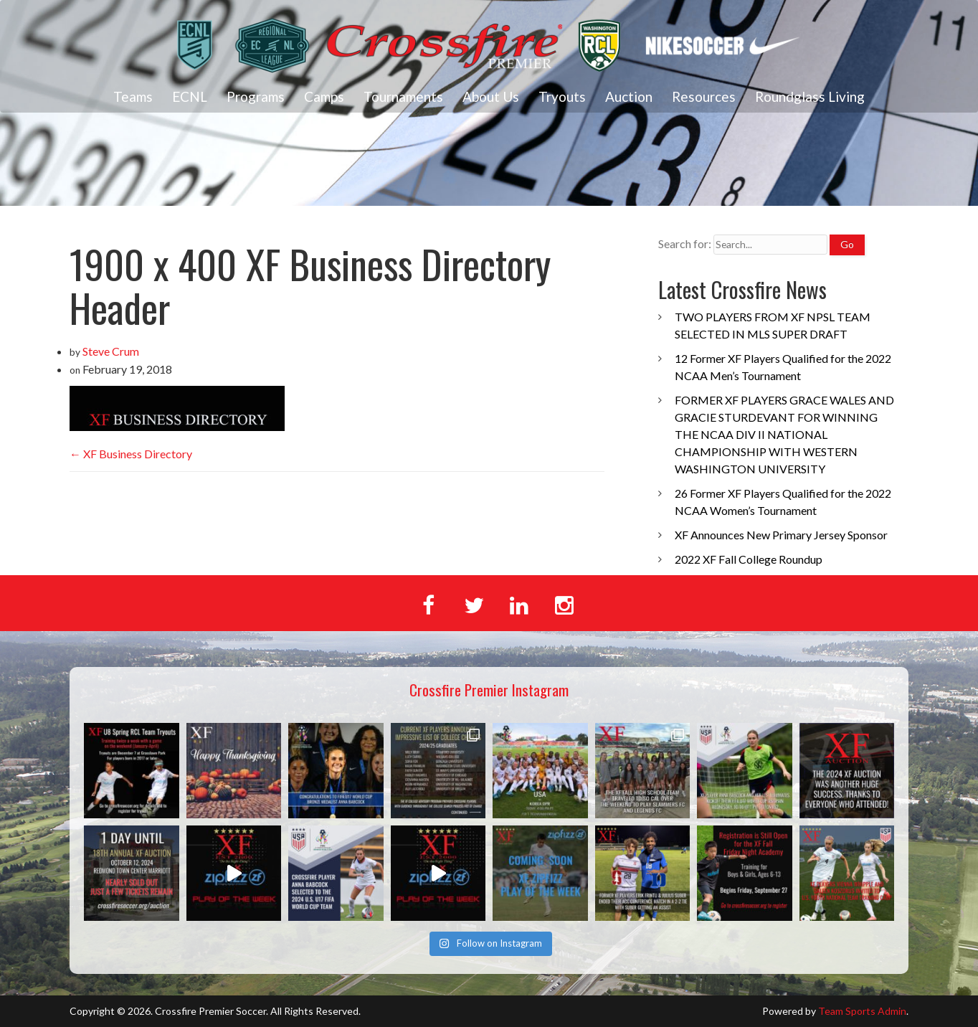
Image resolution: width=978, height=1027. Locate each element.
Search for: (684, 243)
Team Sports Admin (862, 1011)
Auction (628, 96)
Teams (133, 96)
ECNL (189, 96)
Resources (704, 96)
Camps (324, 96)
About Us (490, 96)
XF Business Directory (131, 453)
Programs (256, 96)
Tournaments (403, 96)
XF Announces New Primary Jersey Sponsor (781, 534)
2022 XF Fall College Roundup (748, 559)
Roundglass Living (810, 96)
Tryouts (562, 96)
